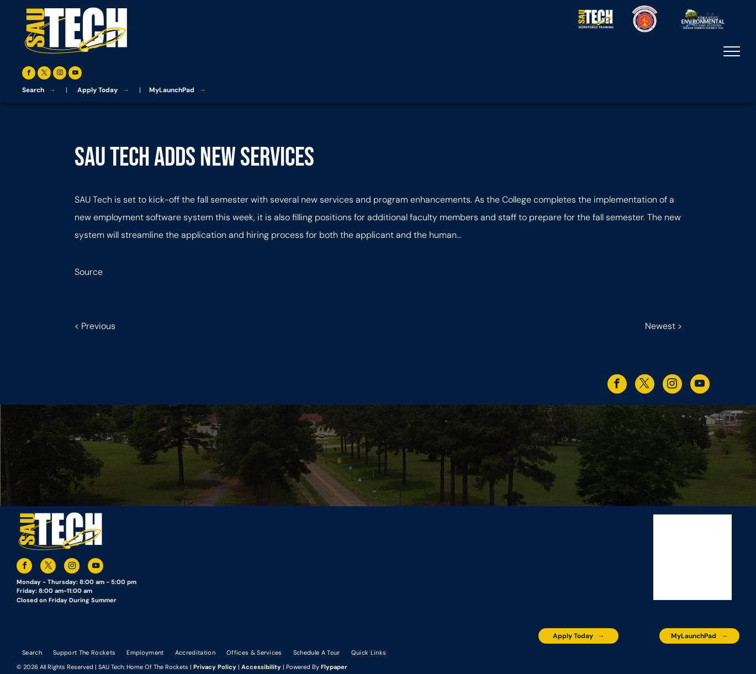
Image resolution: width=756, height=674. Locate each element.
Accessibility (261, 667)
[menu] (731, 51)
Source (89, 272)
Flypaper (334, 667)
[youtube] (75, 74)
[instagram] (59, 74)
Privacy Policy (214, 667)
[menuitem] (32, 652)
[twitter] (44, 74)
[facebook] (28, 74)
